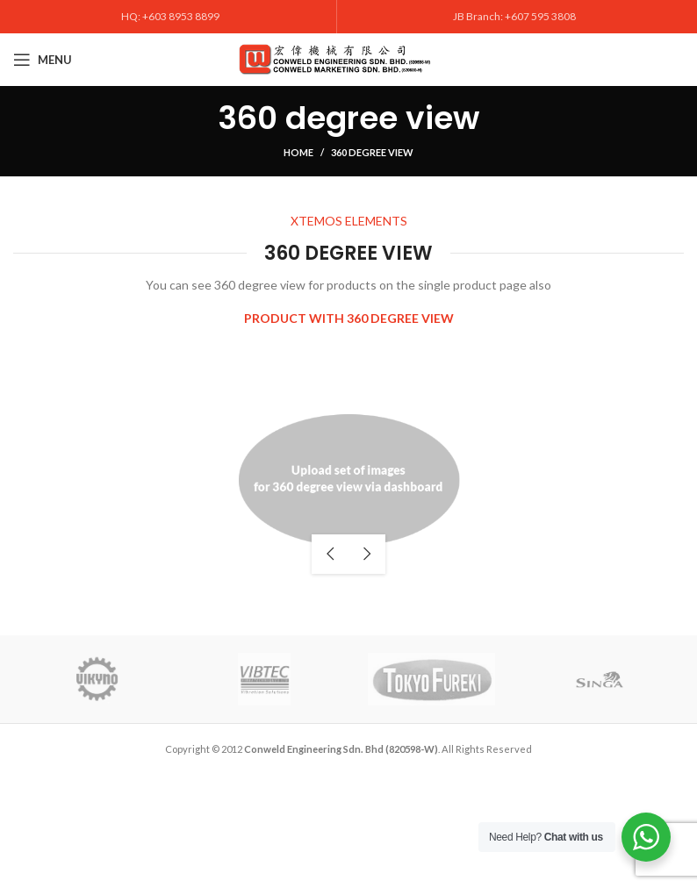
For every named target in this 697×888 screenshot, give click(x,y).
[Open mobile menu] (42, 59)
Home (298, 152)
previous (330, 554)
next (366, 554)
